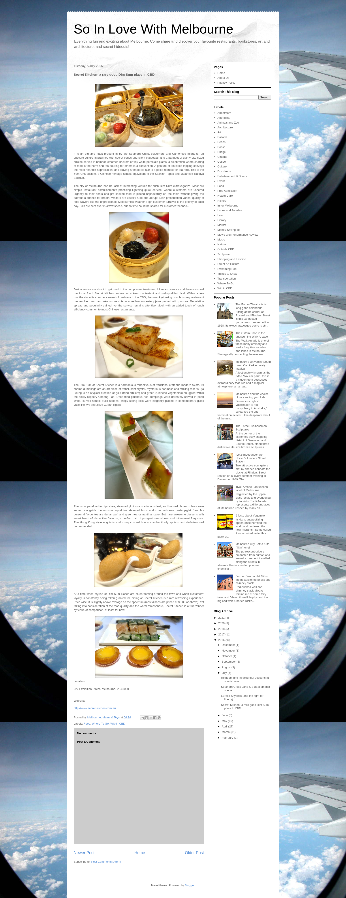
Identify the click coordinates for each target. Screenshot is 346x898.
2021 (222, 617)
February (228, 737)
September (229, 661)
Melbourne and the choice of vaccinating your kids (252, 395)
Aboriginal (223, 117)
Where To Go (100, 723)
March (226, 732)
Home (139, 853)
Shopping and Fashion (231, 259)
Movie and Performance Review (237, 234)
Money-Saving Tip (228, 229)
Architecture (225, 127)
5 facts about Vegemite (250, 515)
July (225, 672)
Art (219, 132)
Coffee (221, 161)
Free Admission (227, 190)
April (225, 726)
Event (221, 181)
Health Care (225, 195)
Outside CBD (225, 249)
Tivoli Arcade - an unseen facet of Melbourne (251, 488)
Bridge (221, 152)
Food (87, 723)
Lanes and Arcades (229, 210)
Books (221, 147)
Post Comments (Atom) (106, 861)
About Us (223, 77)
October (227, 656)
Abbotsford (224, 113)
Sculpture (223, 254)
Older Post (194, 853)
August (226, 667)
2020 (222, 623)
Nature (221, 244)
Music (221, 239)
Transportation (226, 278)
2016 (222, 640)
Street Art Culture (228, 264)
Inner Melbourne (227, 205)
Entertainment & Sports (232, 176)
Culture (222, 166)
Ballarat (222, 137)
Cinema (222, 156)
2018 (222, 629)
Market (221, 225)
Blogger (190, 885)
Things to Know (227, 273)
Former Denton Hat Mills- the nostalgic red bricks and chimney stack (252, 580)
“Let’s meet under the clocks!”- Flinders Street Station (250, 458)
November (229, 650)
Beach (221, 142)
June (225, 715)
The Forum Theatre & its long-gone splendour (251, 306)
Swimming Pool (227, 269)
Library (221, 220)
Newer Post (84, 853)
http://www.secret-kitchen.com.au (95, 708)
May (225, 721)
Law (220, 215)
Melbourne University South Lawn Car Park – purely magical (253, 365)
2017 (222, 634)
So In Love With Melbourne (153, 29)
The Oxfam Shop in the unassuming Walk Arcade (251, 334)
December (229, 644)
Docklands (224, 171)
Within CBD (117, 723)
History (221, 200)
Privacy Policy (226, 82)
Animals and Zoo (228, 122)
